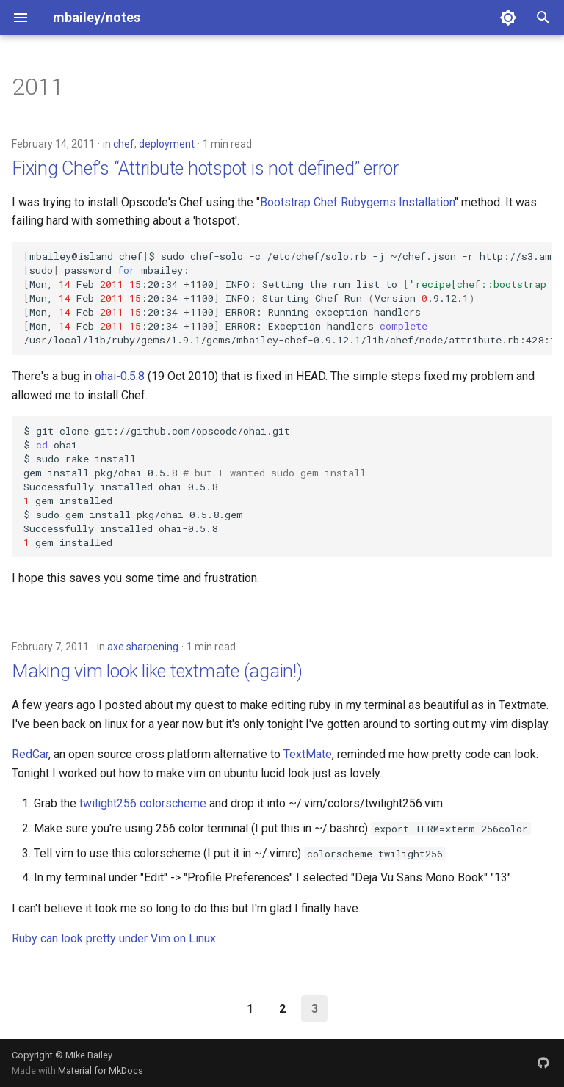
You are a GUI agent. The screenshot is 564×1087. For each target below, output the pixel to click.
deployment (167, 144)
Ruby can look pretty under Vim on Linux (114, 938)
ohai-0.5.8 (121, 376)
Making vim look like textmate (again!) (157, 671)
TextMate (307, 754)
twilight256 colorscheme (142, 803)
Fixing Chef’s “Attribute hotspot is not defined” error (205, 168)
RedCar (30, 754)
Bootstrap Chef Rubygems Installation (357, 202)
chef (123, 144)
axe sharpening (142, 646)
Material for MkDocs (100, 1070)
